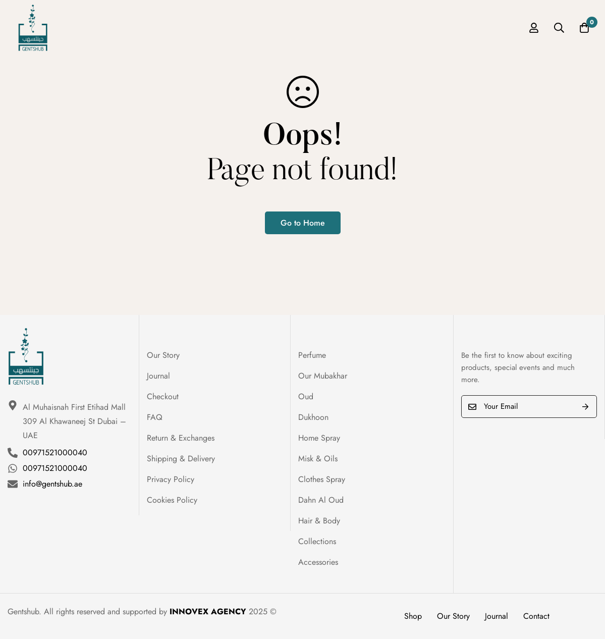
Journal (496, 616)
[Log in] (533, 27)
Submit (585, 406)
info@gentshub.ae (52, 484)
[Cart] (584, 27)
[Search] (559, 27)
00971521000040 (55, 452)
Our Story (453, 616)
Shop (413, 616)
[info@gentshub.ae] (13, 484)
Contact (536, 616)
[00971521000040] (13, 453)
